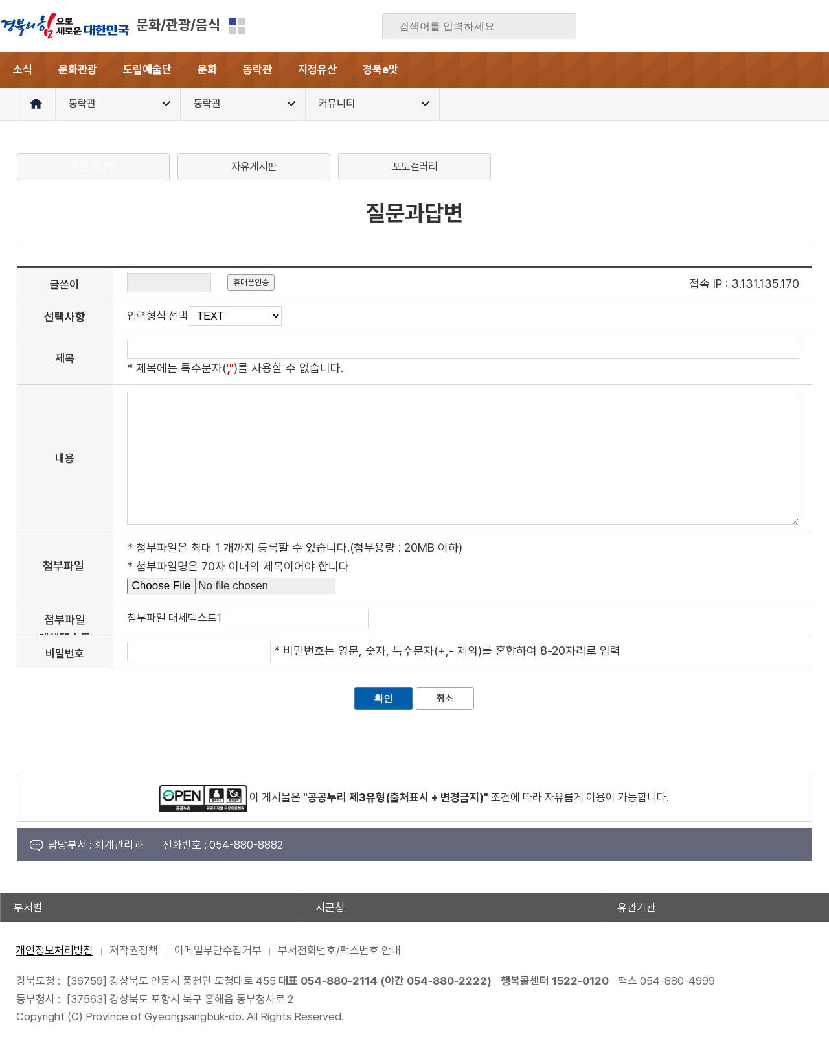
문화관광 (77, 69)
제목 (64, 358)
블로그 (717, 26)
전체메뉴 (811, 70)
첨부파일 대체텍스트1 (174, 617)
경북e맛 (380, 69)
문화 (207, 69)
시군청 (330, 907)
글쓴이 (64, 284)
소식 (22, 69)
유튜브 (818, 26)
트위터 (742, 26)
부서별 (28, 907)
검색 (557, 26)
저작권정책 (133, 950)
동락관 (257, 69)
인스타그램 (793, 26)
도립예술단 (147, 69)
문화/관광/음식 (178, 24)
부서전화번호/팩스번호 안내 (339, 950)
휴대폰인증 (251, 282)
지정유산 (317, 69)
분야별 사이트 (237, 26)
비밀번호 (64, 653)
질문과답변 (93, 166)
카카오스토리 (768, 26)
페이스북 (692, 26)
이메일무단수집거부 (218, 950)
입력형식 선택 (157, 315)
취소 (445, 698)
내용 (64, 458)
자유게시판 (254, 166)
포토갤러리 (414, 166)
